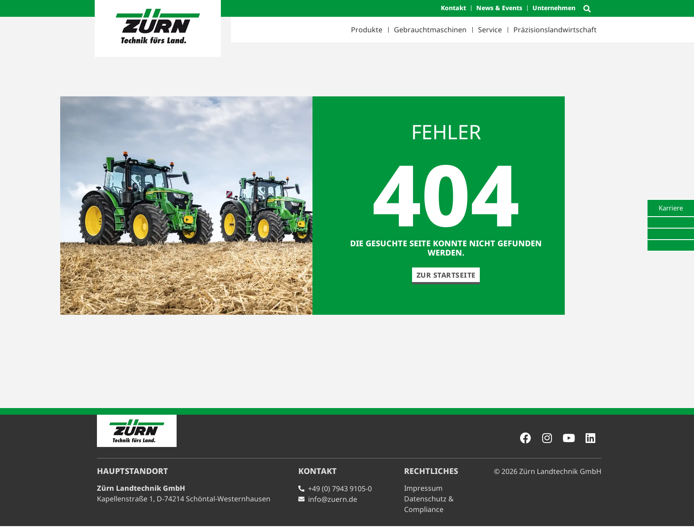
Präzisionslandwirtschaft (555, 29)
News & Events (499, 8)
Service (490, 29)
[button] (587, 8)
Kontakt (453, 8)
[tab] (671, 208)
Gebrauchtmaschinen (430, 29)
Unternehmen (553, 8)
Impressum (423, 489)
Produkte (366, 29)
